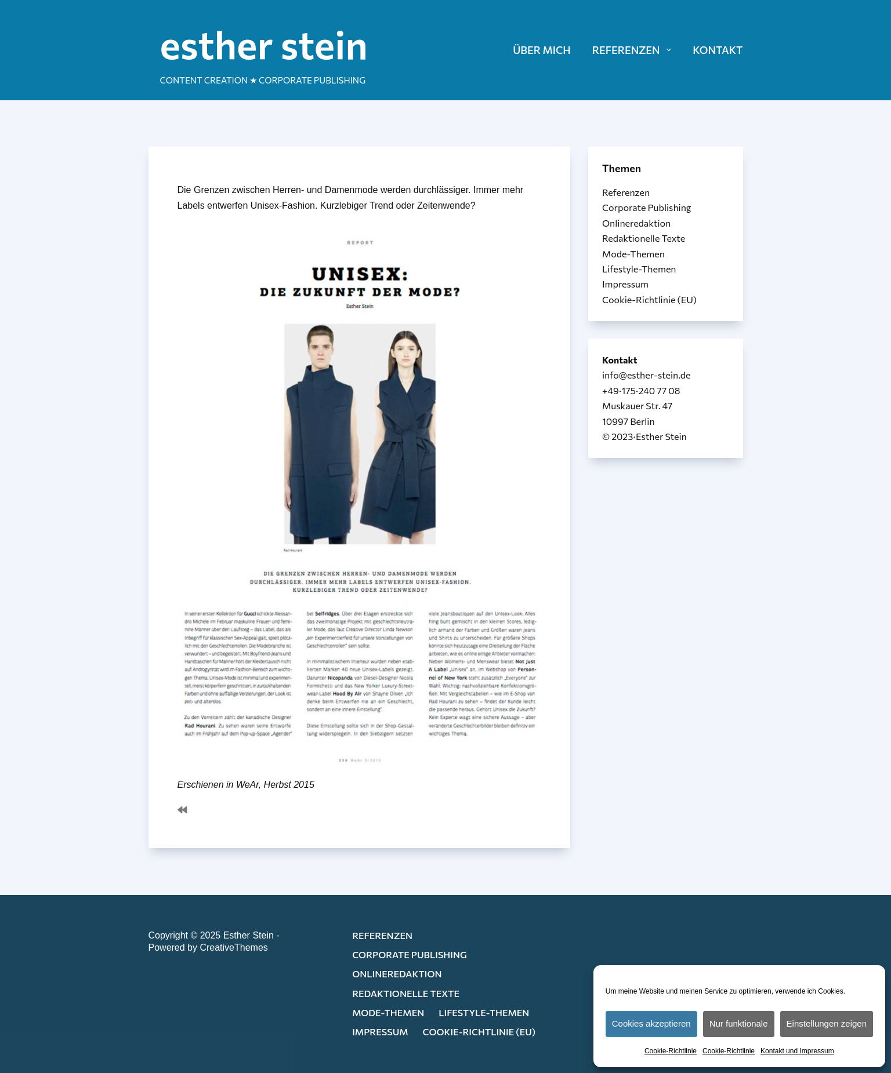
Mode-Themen (633, 253)
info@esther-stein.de (646, 374)
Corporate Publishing (646, 207)
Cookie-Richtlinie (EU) (649, 299)
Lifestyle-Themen (639, 268)
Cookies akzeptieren (651, 1023)
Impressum (625, 283)
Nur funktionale (738, 1023)
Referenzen (626, 192)
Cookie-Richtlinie (670, 1051)
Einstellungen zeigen (827, 1023)
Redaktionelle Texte (643, 237)
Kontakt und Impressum (797, 1051)
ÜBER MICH (542, 49)
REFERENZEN (634, 50)
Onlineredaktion (636, 222)
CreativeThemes (233, 947)
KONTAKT (717, 49)
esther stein (264, 43)
